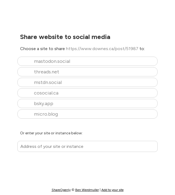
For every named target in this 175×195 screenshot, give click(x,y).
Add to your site (112, 190)
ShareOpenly (61, 190)
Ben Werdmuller (87, 190)
